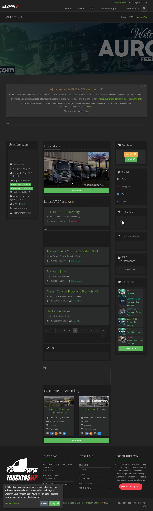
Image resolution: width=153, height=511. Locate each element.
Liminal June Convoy (94, 409)
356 (123, 3)
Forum (68, 8)
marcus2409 (132, 319)
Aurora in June (56, 271)
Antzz (129, 329)
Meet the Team (85, 483)
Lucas (129, 337)
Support (83, 470)
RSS (71, 202)
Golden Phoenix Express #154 (59, 411)
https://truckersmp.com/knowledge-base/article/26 (120, 99)
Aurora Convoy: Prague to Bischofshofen (74, 291)
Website (131, 154)
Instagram (126, 186)
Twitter (124, 194)
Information (131, 8)
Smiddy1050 (75, 221)
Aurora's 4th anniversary (63, 212)
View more (76, 190)
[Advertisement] (76, 131)
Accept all (54, 503)
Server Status (85, 479)
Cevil (22, 203)
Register (137, 3)
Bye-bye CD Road (50, 476)
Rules (64, 503)
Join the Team (85, 488)
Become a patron (130, 486)
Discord (125, 201)
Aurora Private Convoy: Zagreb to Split (72, 251)
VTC (92, 8)
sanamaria (131, 309)
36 (103, 330)
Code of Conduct (76, 503)
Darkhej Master (76, 261)
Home (123, 17)
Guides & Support (109, 8)
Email (131, 159)
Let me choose (12, 503)
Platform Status (93, 503)
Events (80, 8)
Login (145, 3)
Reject (44, 503)
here (90, 106)
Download (83, 465)
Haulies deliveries (58, 311)
